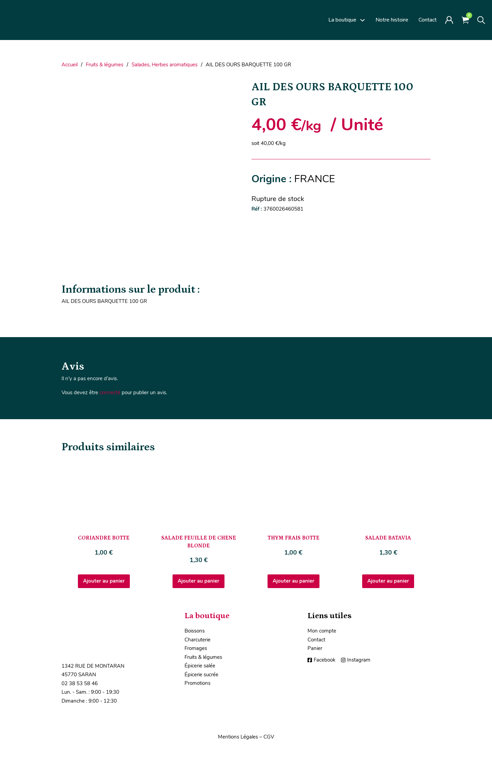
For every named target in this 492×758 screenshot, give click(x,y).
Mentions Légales (238, 736)
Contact (428, 20)
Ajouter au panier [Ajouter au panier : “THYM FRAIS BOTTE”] (293, 580)
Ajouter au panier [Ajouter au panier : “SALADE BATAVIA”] (388, 580)
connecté (109, 392)
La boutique (342, 20)
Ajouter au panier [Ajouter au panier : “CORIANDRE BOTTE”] (104, 580)
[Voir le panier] (465, 20)
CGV (268, 736)
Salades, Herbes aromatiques (164, 64)
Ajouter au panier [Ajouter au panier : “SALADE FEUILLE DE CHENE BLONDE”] (198, 580)
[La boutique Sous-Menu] (362, 20)
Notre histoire (391, 20)
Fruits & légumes (104, 64)
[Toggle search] (481, 20)
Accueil (70, 64)
